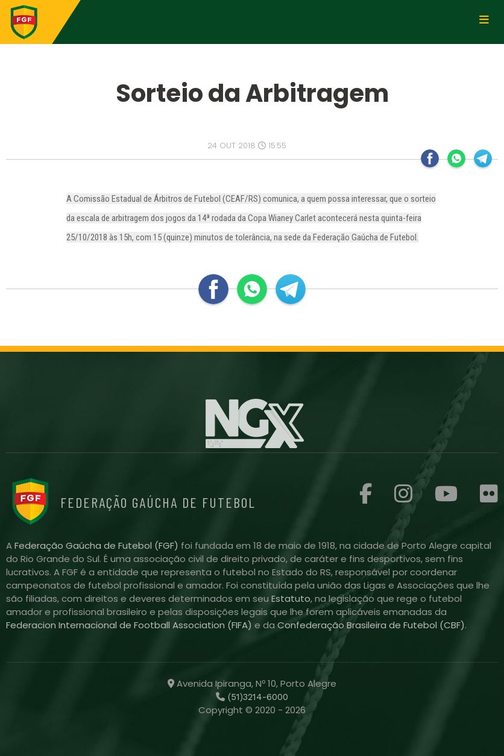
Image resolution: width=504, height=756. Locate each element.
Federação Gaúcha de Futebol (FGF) (97, 545)
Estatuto (290, 598)
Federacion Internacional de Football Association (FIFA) (130, 625)
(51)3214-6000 (256, 697)
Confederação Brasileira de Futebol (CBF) (371, 625)
